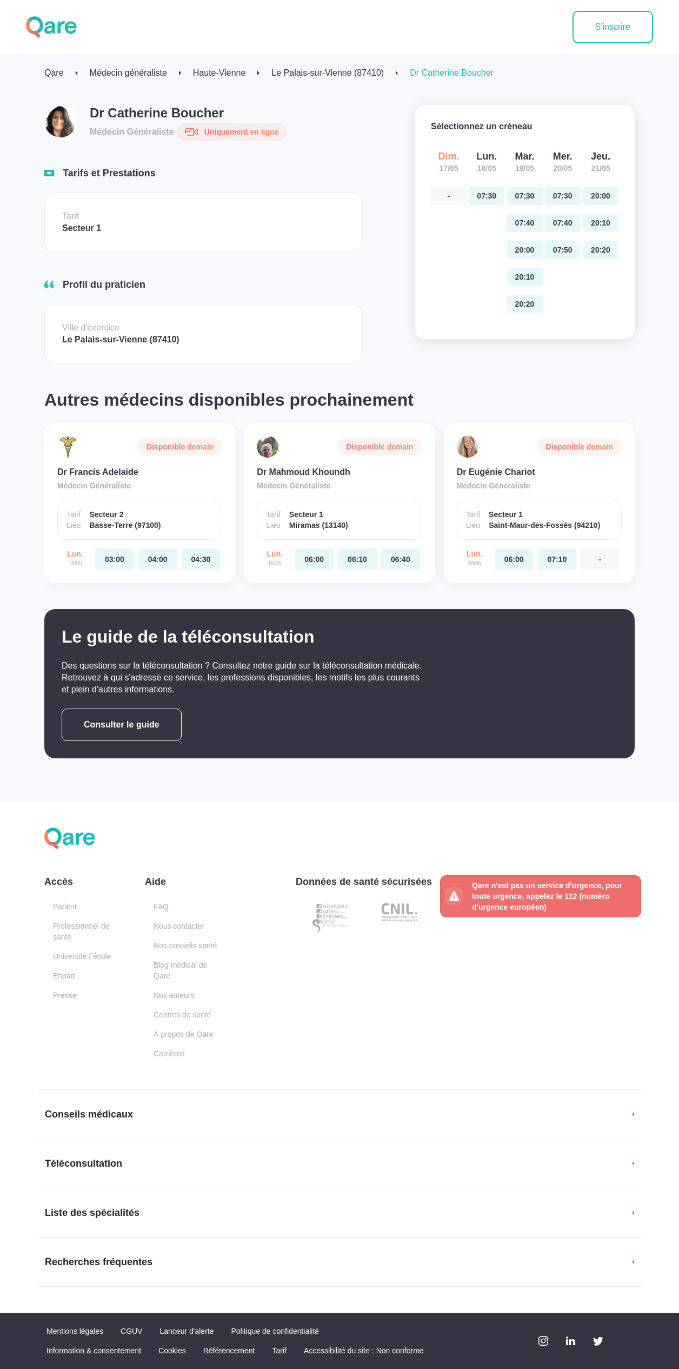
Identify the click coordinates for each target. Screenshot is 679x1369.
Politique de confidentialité (275, 1331)
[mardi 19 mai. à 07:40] (525, 223)
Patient (65, 906)
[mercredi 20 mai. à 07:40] (563, 223)
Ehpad (64, 975)
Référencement (229, 1350)
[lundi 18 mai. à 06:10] (357, 559)
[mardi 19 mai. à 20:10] (525, 277)
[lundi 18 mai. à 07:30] (486, 196)
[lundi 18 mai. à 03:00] (114, 559)
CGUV (131, 1331)
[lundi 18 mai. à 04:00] (157, 559)
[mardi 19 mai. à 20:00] (525, 250)
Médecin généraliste (128, 72)
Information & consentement (93, 1350)
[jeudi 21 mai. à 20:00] (600, 196)
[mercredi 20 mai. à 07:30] (563, 196)
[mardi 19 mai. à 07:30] (525, 196)
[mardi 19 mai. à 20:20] (525, 304)
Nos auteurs (174, 995)
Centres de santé (182, 1014)
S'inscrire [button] (612, 26)
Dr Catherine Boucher (452, 72)
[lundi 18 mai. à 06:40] (400, 559)
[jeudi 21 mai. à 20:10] (600, 223)
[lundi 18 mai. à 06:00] (314, 559)
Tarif (279, 1350)
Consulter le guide (121, 724)
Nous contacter (179, 926)
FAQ (161, 906)
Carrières (169, 1053)
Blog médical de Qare (181, 970)
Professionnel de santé (81, 931)
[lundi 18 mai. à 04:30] (201, 559)
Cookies (172, 1350)
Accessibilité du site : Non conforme (364, 1350)
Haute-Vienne (219, 72)
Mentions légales (74, 1331)
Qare (54, 72)
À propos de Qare (184, 1034)
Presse (65, 995)
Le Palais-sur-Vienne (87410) (327, 72)
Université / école (82, 956)
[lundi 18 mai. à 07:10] (556, 559)
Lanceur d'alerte (187, 1331)
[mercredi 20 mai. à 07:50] (563, 250)
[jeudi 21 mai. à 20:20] (600, 250)
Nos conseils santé (185, 945)
